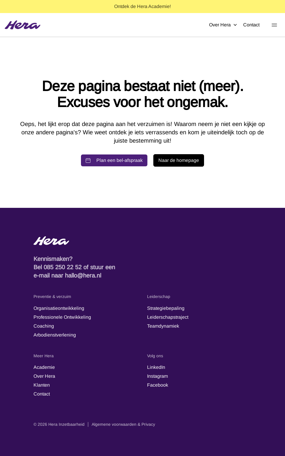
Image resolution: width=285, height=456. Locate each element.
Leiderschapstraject (167, 317)
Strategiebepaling (165, 308)
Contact (251, 24)
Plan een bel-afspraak (114, 160)
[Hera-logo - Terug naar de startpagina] (143, 240)
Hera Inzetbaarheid (66, 424)
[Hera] (22, 24)
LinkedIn (156, 367)
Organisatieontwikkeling (59, 308)
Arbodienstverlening (55, 334)
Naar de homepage (178, 160)
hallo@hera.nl (83, 275)
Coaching (44, 326)
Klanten (42, 385)
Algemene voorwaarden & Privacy (123, 424)
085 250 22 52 (63, 267)
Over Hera (223, 25)
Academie (44, 367)
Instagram (157, 376)
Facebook (157, 385)
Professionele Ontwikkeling (62, 317)
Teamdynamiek (163, 326)
